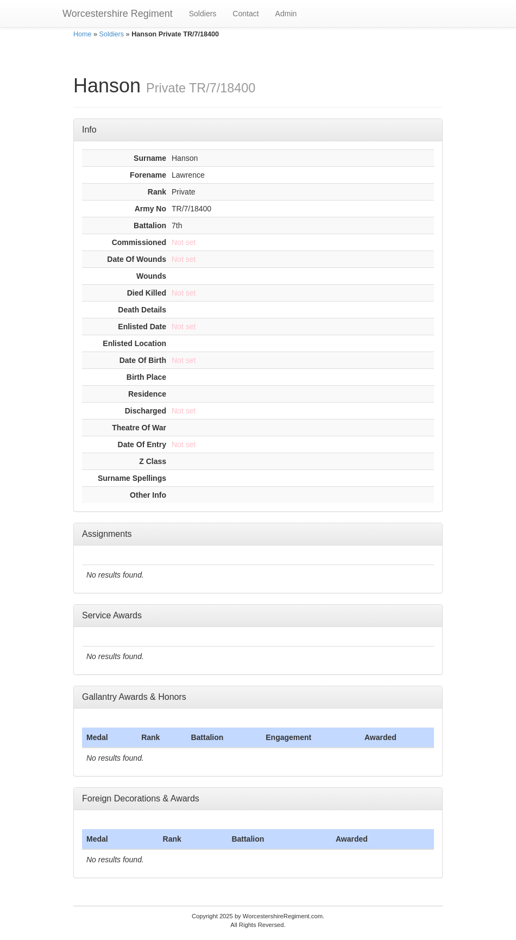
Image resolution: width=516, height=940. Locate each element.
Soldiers (203, 13)
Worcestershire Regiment (117, 13)
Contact (245, 13)
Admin (286, 13)
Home (82, 34)
